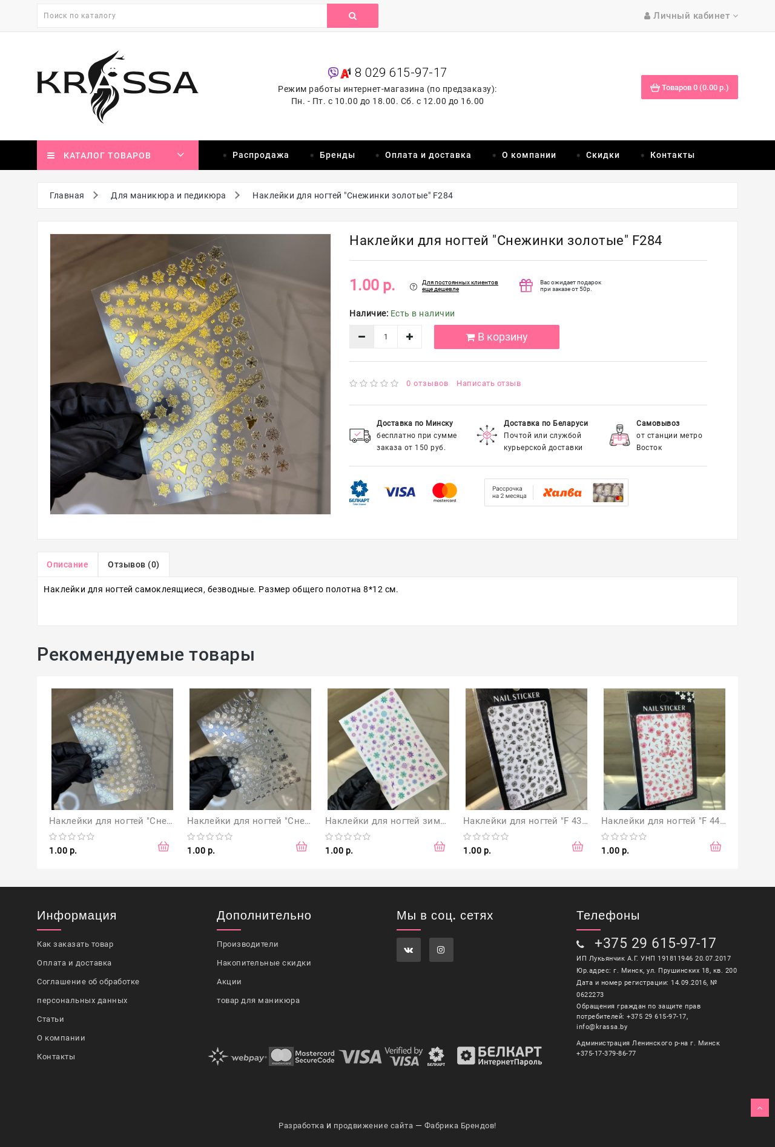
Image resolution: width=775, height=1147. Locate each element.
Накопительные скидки (264, 962)
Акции (229, 981)
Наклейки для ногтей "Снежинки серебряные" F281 (163, 820)
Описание (67, 564)
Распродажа (260, 155)
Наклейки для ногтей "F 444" (664, 820)
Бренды (337, 155)
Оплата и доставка (428, 155)
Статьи (50, 1019)
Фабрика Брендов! (460, 1125)
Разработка (301, 1125)
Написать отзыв (489, 383)
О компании (529, 155)
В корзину (497, 336)
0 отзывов (427, 383)
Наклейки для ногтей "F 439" (526, 820)
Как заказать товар (75, 944)
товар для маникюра (258, 1000)
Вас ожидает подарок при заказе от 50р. (570, 285)
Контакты (672, 155)
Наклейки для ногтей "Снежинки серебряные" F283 (301, 820)
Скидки (603, 155)
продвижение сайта (374, 1125)
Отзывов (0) (134, 564)
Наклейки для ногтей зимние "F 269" (406, 820)
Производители (248, 944)
